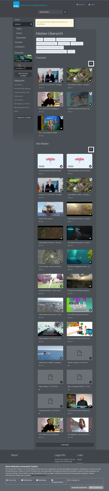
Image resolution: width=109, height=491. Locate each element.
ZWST (16, 111)
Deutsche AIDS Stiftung (22, 89)
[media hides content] (31, 24)
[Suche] (65, 12)
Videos (19, 29)
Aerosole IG (18, 85)
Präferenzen (26, 480)
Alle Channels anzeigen (23, 74)
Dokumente (21, 37)
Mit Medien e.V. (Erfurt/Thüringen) (23, 104)
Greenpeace (18, 96)
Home (17, 19)
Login (92, 4)
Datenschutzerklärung (38, 475)
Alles (39, 39)
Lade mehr (65, 445)
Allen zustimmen (96, 487)
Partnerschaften (57, 481)
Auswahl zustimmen (79, 487)
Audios (19, 33)
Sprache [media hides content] (81, 4)
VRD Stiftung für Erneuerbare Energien (23, 107)
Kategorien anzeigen (24, 117)
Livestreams (20, 47)
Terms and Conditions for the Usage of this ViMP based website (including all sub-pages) (64, 462)
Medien (18, 24)
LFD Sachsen (18, 100)
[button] (91, 64)
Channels (18, 42)
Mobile (79, 459)
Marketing (41, 480)
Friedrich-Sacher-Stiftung (23, 92)
